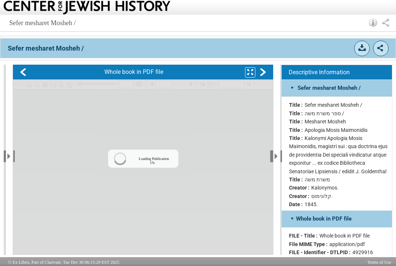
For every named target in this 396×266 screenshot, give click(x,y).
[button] (373, 22)
